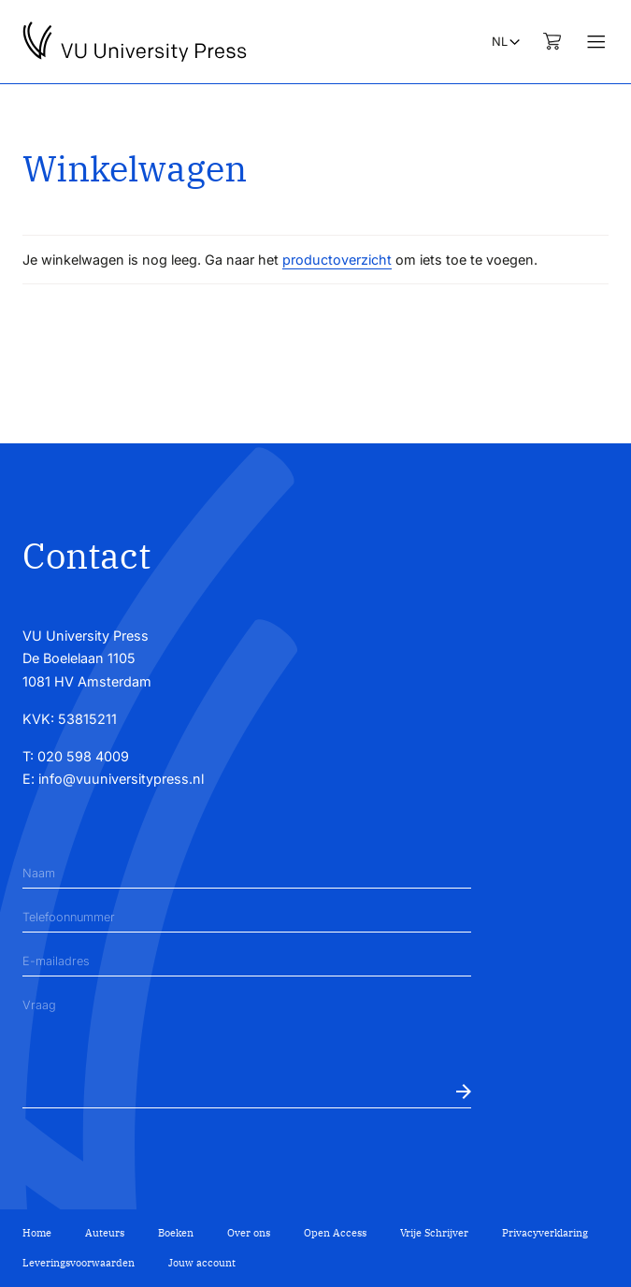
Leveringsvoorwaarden (78, 1262)
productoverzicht (337, 260)
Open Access (335, 1232)
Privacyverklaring (545, 1232)
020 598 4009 (83, 756)
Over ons (248, 1232)
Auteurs (104, 1232)
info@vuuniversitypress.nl (121, 779)
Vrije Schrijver (434, 1232)
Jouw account (202, 1262)
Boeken (176, 1232)
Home (36, 1232)
